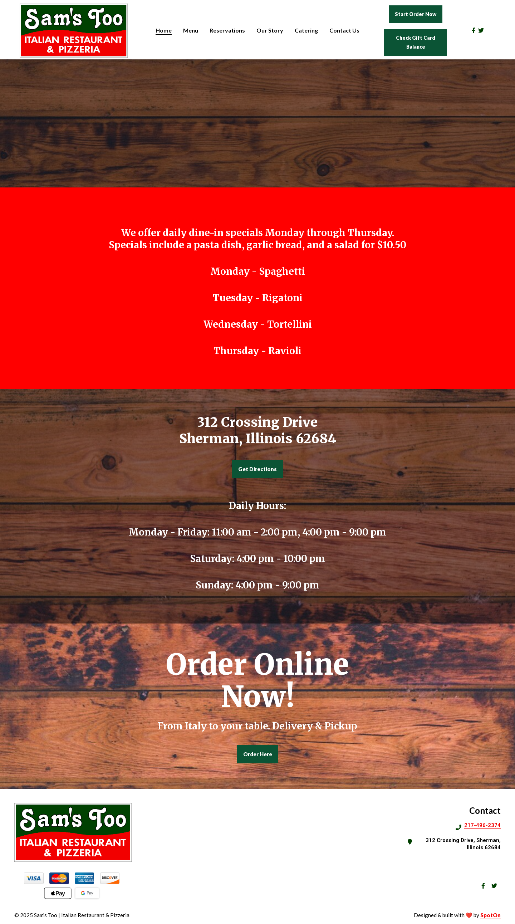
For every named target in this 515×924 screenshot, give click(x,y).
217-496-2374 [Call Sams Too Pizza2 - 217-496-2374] (482, 825)
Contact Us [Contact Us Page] (344, 30)
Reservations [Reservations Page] (227, 30)
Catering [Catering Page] (306, 30)
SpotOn (490, 915)
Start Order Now (415, 14)
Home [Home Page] (164, 30)
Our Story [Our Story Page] (269, 30)
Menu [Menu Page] (190, 30)
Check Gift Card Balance (415, 42)
